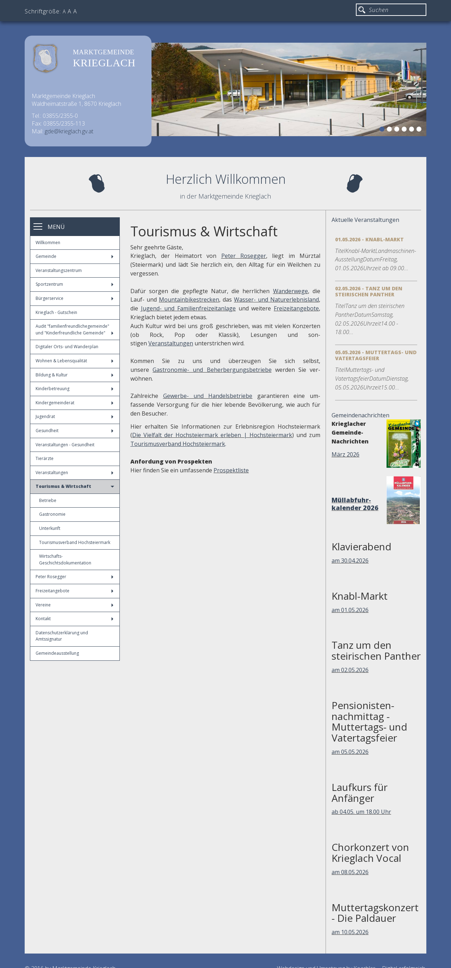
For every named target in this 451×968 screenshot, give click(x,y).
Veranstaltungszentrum (59, 270)
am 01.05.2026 (350, 610)
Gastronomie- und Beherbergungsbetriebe (212, 370)
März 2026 (345, 454)
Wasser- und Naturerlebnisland (276, 299)
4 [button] (405, 130)
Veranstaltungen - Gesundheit (65, 445)
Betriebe (47, 500)
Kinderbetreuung (74, 389)
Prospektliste (231, 470)
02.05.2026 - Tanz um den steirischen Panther (368, 291)
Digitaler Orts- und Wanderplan (67, 347)
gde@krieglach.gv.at (69, 131)
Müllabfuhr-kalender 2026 (355, 504)
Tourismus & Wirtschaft (75, 486)
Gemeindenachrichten (360, 415)
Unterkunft (49, 528)
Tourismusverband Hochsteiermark (74, 542)
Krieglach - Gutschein (56, 312)
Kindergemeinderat (74, 403)
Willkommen (48, 243)
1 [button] (383, 130)
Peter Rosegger (74, 577)
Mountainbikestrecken (189, 299)
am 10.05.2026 (350, 932)
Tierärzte (45, 458)
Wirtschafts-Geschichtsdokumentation (65, 559)
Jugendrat (74, 416)
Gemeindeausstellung (57, 653)
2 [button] (390, 130)
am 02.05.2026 (350, 670)
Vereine (74, 605)
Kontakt (74, 619)
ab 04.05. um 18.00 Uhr (361, 812)
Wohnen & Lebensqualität (74, 361)
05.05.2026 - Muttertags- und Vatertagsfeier (375, 355)
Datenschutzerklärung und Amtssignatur (62, 636)
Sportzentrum (74, 284)
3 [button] (397, 130)
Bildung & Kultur (74, 375)
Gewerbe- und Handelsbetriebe (208, 396)
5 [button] (412, 130)
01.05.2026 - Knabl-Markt (369, 239)
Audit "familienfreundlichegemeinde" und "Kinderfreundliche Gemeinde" (74, 329)
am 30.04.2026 (350, 560)
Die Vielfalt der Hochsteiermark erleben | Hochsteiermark (212, 435)
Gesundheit (74, 431)
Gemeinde (74, 256)
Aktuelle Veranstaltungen (365, 220)
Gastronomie (52, 514)
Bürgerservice (74, 298)
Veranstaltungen (74, 473)
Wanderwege (290, 291)
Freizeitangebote (74, 591)
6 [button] (420, 130)
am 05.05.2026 (350, 752)
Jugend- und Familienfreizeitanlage (188, 308)
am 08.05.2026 (350, 872)
